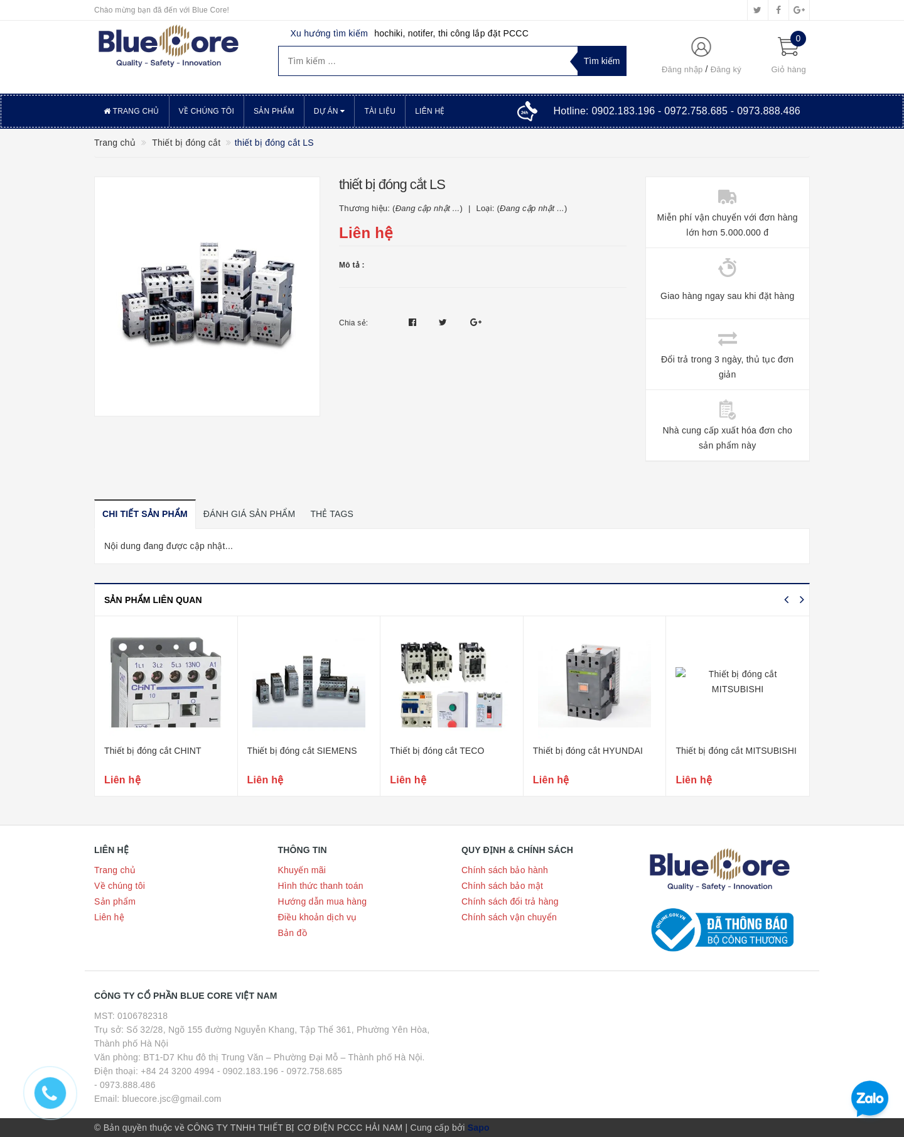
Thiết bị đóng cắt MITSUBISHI (736, 751)
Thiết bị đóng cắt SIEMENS (302, 751)
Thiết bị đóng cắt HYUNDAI (588, 751)
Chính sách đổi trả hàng (510, 901)
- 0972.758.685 (312, 1071)
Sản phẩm (274, 111)
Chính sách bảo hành (504, 870)
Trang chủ (131, 111)
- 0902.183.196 (248, 1071)
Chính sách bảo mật (502, 886)
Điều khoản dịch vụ (317, 917)
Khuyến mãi (302, 870)
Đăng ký (726, 69)
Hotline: (676, 111)
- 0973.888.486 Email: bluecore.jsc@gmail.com (158, 1092)
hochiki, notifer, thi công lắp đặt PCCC (451, 33)
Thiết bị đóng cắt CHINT (153, 751)
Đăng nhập (682, 69)
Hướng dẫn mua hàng (322, 901)
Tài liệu (380, 111)
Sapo (479, 1128)
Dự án (329, 111)
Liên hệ (429, 111)
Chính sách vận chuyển (509, 917)
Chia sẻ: (353, 322)
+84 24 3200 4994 (177, 1071)
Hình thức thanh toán (320, 886)
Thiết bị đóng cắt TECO (437, 751)
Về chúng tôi (206, 111)
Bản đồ (292, 933)
